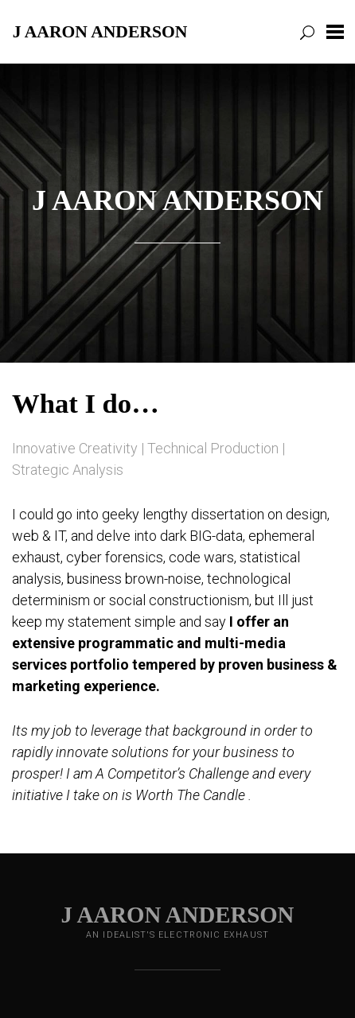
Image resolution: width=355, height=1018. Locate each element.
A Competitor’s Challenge (172, 773)
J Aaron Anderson (100, 31)
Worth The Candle (190, 795)
